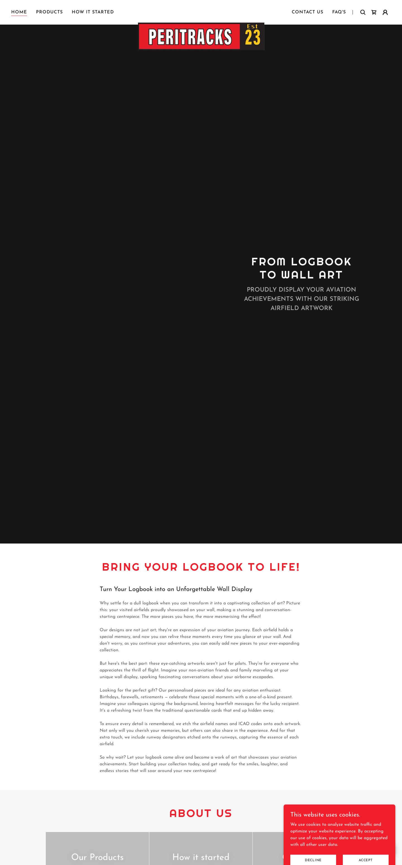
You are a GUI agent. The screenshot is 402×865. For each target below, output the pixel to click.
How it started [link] (93, 12)
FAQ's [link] (339, 12)
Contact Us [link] (307, 12)
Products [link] (49, 12)
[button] (385, 12)
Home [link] (19, 12)
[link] (201, 11)
